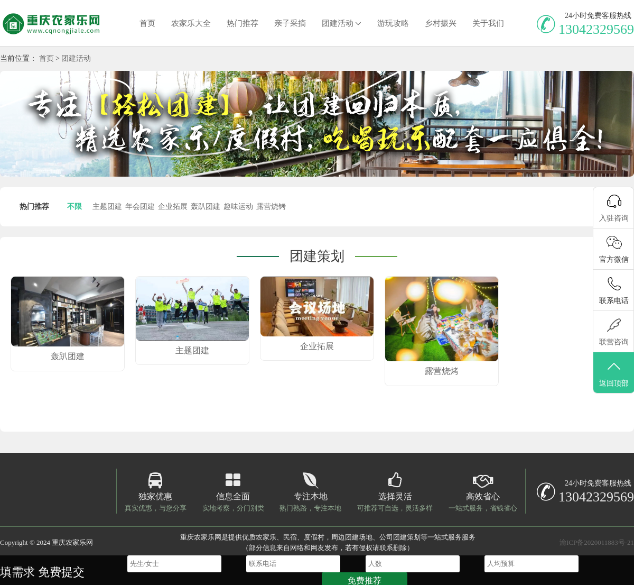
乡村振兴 (440, 23)
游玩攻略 (393, 23)
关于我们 (488, 23)
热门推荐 (242, 23)
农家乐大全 (191, 23)
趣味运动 (238, 207)
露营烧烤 (442, 371)
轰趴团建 (205, 207)
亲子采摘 (290, 23)
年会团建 (140, 207)
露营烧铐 (271, 207)
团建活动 (337, 23)
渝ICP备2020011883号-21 (597, 542)
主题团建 (107, 207)
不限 (74, 207)
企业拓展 (173, 207)
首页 (147, 23)
